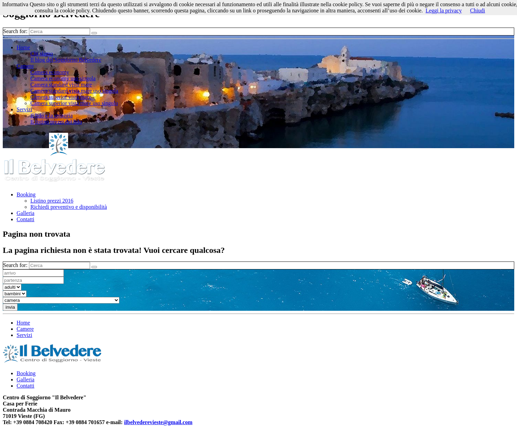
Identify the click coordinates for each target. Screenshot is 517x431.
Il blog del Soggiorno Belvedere (65, 60)
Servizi (24, 109)
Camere (25, 66)
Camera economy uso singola (63, 78)
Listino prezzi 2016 (51, 201)
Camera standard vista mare (61, 85)
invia (10, 307)
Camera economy (49, 72)
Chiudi (477, 10)
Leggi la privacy (444, 10)
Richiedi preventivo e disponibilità (68, 207)
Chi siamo (41, 54)
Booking (26, 194)
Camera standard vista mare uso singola (74, 91)
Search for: (15, 31)
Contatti (26, 219)
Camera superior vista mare (60, 97)
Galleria (26, 213)
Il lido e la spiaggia (51, 116)
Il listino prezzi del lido (56, 122)
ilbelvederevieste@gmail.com (158, 422)
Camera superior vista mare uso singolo (74, 103)
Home (23, 47)
